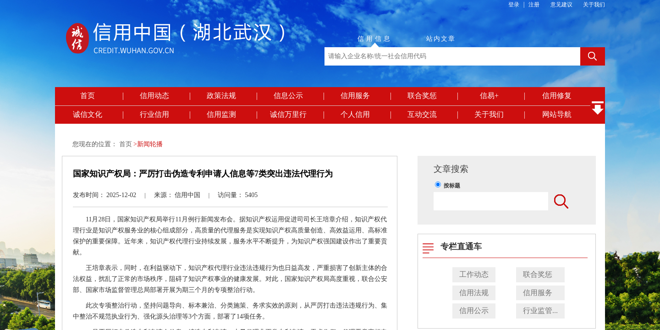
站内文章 (441, 38)
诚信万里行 (288, 114)
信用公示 (474, 310)
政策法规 (221, 95)
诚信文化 (87, 114)
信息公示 (288, 95)
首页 (87, 95)
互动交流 (422, 114)
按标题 (452, 185)
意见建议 (561, 4)
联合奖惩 (422, 95)
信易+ (489, 95)
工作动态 (474, 274)
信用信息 (375, 38)
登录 (513, 4)
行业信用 (154, 114)
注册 (533, 4)
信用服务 (355, 95)
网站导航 (557, 114)
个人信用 (355, 114)
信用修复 (557, 95)
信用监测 (221, 114)
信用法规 (474, 293)
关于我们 (594, 4)
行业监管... (540, 310)
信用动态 (154, 95)
